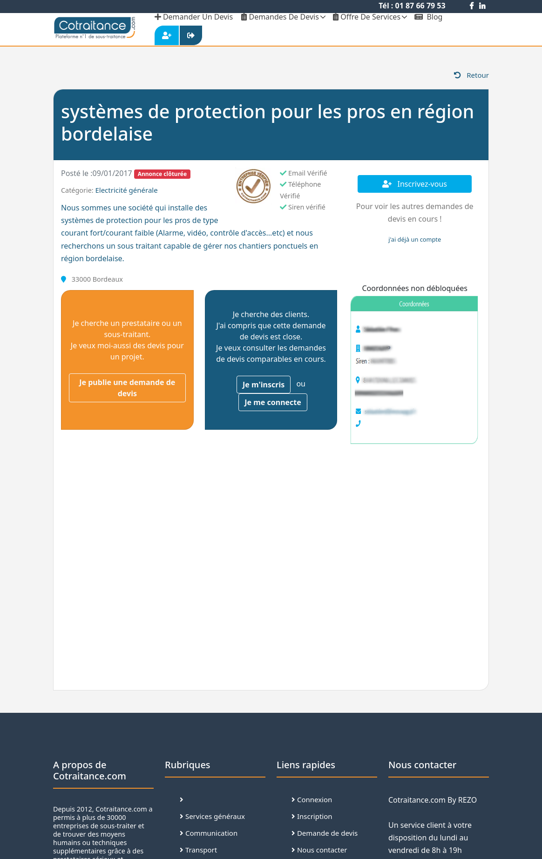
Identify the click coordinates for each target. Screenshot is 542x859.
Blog (428, 17)
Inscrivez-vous (414, 184)
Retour (471, 75)
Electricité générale (126, 190)
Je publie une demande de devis (127, 388)
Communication (208, 833)
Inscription (311, 816)
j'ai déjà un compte (414, 239)
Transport (198, 849)
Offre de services (366, 17)
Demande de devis (324, 833)
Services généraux (212, 816)
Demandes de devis (280, 17)
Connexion (311, 799)
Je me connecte (272, 402)
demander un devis (194, 17)
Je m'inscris (264, 384)
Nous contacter (319, 849)
